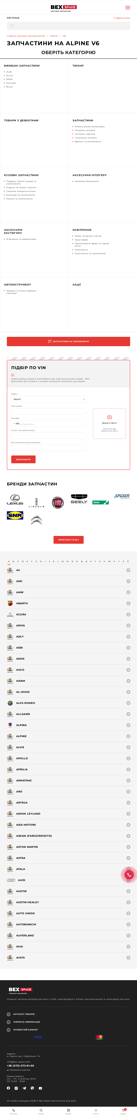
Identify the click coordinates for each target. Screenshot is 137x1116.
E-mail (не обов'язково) (23, 430)
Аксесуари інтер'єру (90, 175)
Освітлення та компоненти (90, 253)
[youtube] (40, 1088)
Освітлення (82, 229)
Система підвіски (85, 134)
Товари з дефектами (21, 120)
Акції (77, 284)
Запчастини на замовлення (68, 341)
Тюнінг (78, 65)
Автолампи (81, 249)
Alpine (54, 36)
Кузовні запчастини (21, 175)
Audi (9, 71)
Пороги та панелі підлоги (21, 187)
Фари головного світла (88, 236)
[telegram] (24, 1088)
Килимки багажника (87, 181)
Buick (9, 86)
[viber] (32, 1088)
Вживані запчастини (21, 65)
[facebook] (8, 1088)
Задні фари (81, 239)
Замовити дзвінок (19, 1070)
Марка (14, 394)
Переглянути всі (68, 540)
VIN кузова (16, 406)
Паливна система (85, 130)
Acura (9, 75)
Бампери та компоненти (20, 195)
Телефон (15, 418)
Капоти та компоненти (19, 198)
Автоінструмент (17, 284)
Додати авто (122, 18)
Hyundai (11, 83)
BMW (9, 79)
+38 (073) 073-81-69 (20, 1065)
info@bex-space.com (18, 1061)
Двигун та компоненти (88, 141)
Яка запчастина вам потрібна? (25, 443)
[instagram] (16, 1088)
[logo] (64, 7)
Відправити (23, 459)
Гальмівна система (86, 137)
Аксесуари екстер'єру (13, 231)
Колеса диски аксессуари (90, 126)
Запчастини (83, 120)
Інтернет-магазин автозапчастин (26, 36)
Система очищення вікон (21, 191)
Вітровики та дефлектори (21, 239)
